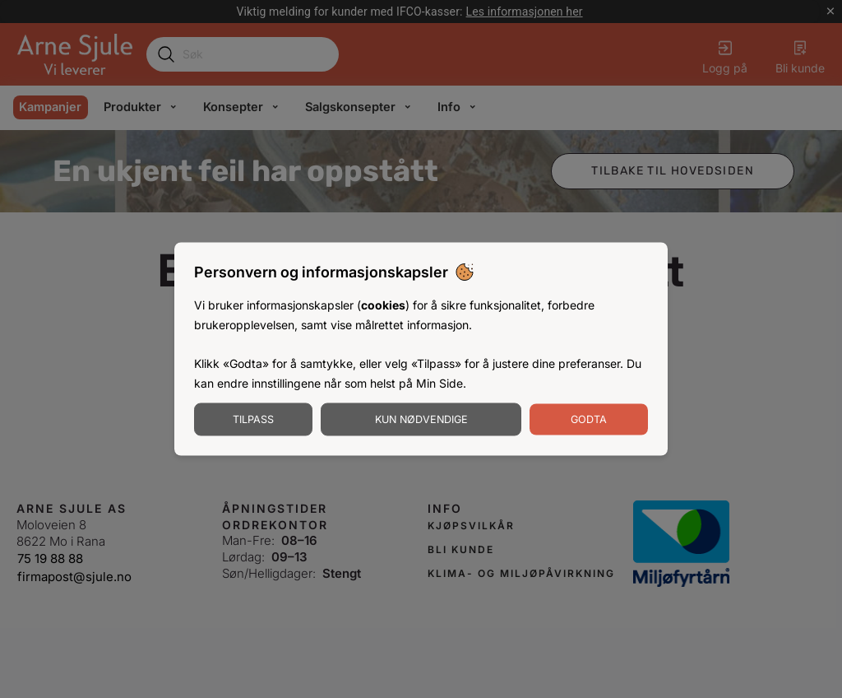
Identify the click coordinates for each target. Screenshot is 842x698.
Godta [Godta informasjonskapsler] (589, 418)
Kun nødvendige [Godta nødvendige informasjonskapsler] (421, 418)
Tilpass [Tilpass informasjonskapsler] (253, 418)
